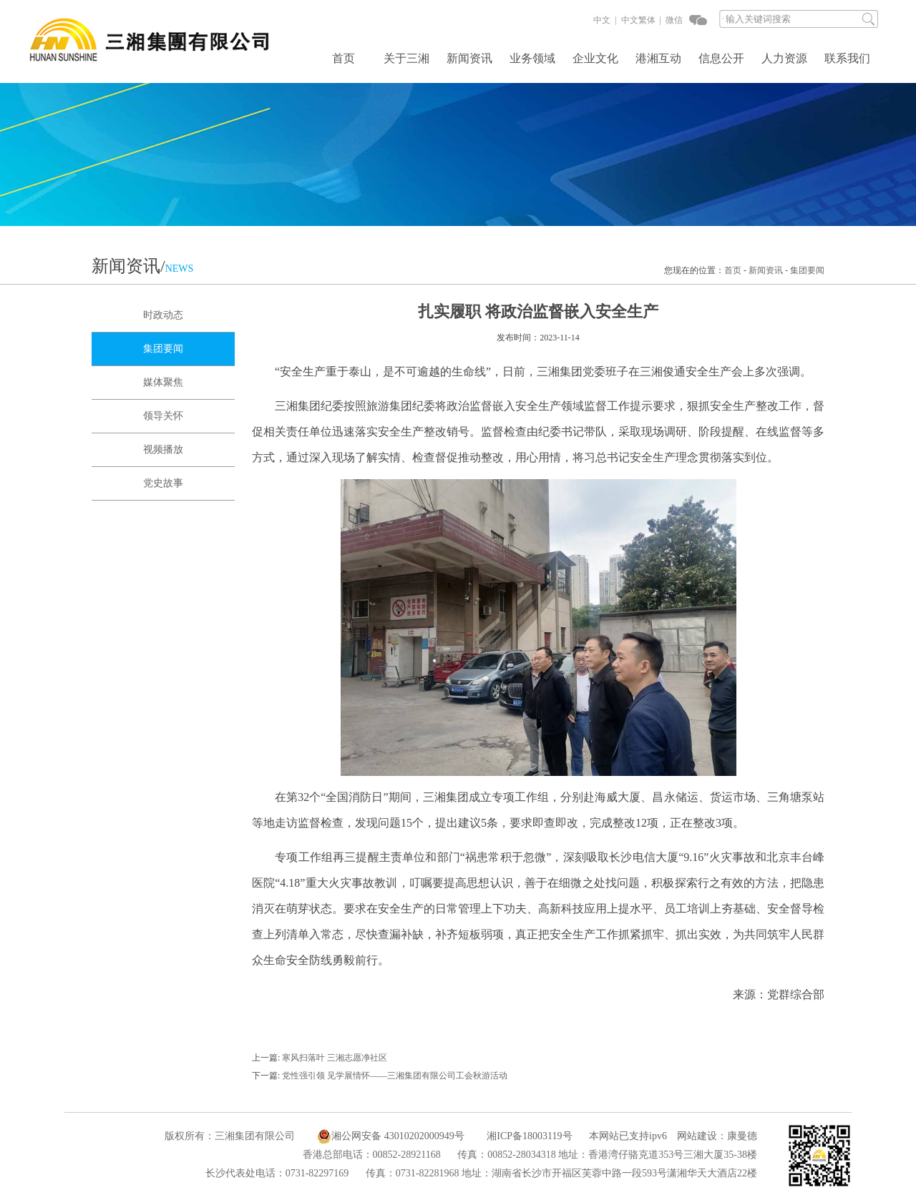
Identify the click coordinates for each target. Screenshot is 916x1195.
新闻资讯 (469, 58)
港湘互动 (658, 58)
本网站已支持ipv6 (621, 1136)
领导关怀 (163, 415)
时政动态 (163, 315)
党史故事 (163, 483)
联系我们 (847, 58)
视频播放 (163, 449)
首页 (343, 58)
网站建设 (697, 1136)
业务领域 (532, 58)
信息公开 (721, 58)
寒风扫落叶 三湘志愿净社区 (334, 1058)
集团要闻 (807, 270)
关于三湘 (406, 58)
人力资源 (784, 58)
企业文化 (595, 58)
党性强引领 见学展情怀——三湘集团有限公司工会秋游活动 (394, 1076)
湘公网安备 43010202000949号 (390, 1136)
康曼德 (742, 1136)
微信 (673, 20)
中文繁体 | (640, 20)
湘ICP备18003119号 (529, 1136)
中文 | (604, 20)
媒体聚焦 (163, 382)
